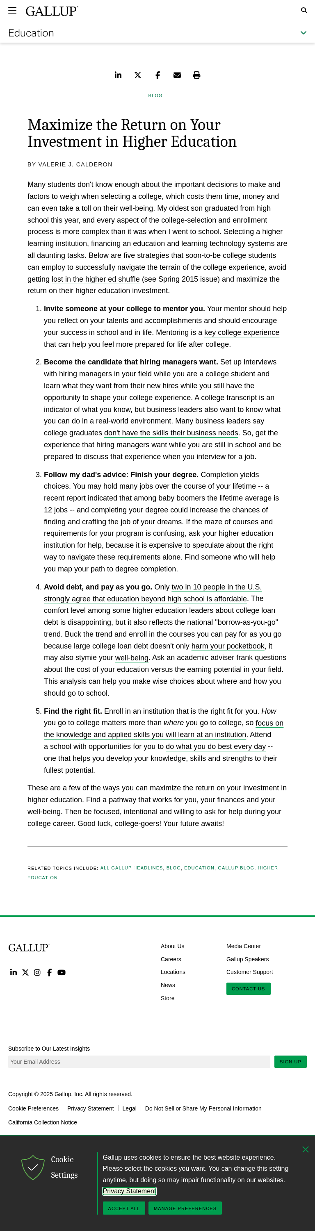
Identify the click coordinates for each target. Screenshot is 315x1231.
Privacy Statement (90, 1108)
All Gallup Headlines (131, 868)
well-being (131, 657)
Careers (171, 959)
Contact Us (248, 988)
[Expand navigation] (12, 10)
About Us (173, 946)
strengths (237, 758)
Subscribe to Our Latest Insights (49, 1048)
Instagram (37, 972)
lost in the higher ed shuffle (96, 279)
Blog (174, 868)
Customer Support (249, 972)
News (168, 985)
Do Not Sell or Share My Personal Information (203, 1108)
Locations (173, 972)
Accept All (124, 1208)
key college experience (241, 332)
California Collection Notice (42, 1122)
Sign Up (290, 1061)
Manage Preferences (185, 1208)
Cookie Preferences (33, 1108)
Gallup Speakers (247, 959)
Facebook (49, 972)
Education (199, 868)
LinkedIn (13, 972)
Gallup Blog (236, 868)
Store (167, 998)
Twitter (25, 972)
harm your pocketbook (228, 646)
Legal (130, 1108)
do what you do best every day (216, 746)
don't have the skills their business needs (171, 433)
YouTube (61, 972)
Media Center (243, 946)
